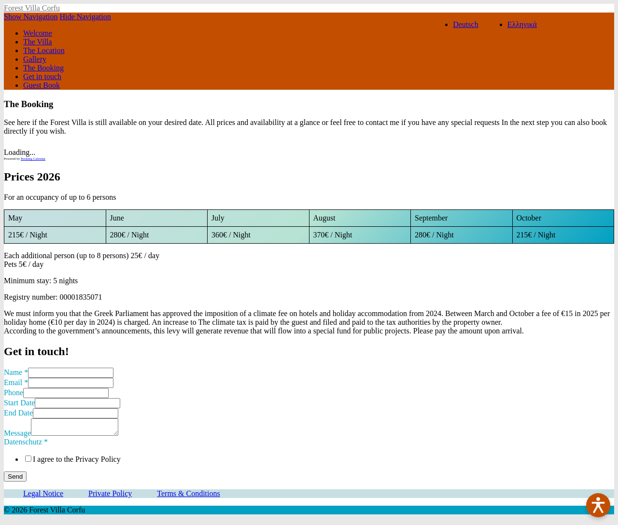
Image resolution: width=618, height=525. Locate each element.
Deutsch (465, 24)
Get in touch (42, 76)
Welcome (37, 33)
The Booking (43, 68)
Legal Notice (43, 496)
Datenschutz (26, 445)
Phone (13, 392)
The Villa (37, 42)
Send (15, 479)
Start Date (19, 403)
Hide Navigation (85, 17)
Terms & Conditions (188, 496)
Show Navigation (31, 17)
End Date (18, 413)
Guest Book (41, 85)
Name (16, 372)
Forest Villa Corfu (32, 8)
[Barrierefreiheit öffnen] (598, 505)
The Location (44, 50)
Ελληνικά (522, 24)
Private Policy (110, 496)
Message (17, 436)
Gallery (34, 59)
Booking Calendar (33, 159)
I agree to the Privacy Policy (77, 462)
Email (16, 382)
